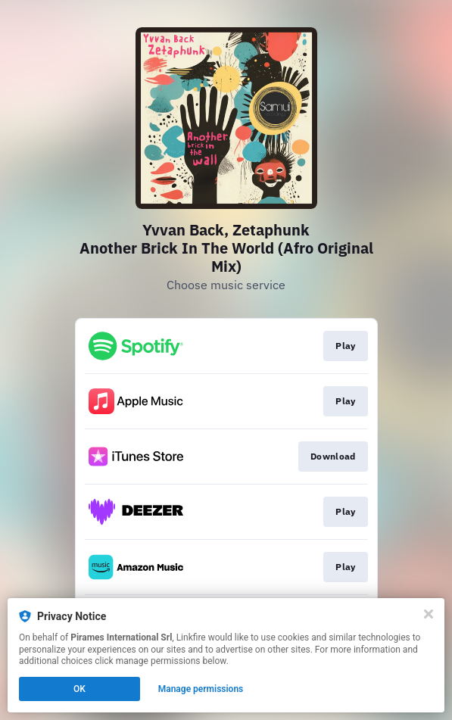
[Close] (428, 614)
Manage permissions (201, 689)
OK (79, 689)
